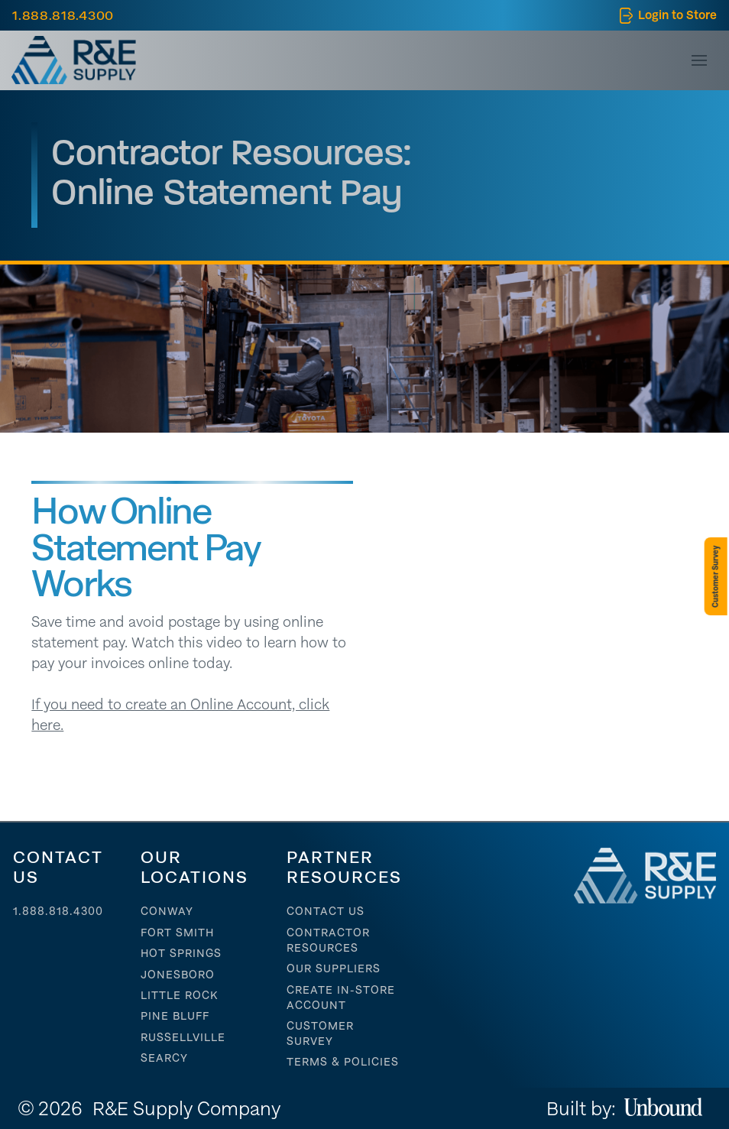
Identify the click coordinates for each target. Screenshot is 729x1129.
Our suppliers (334, 968)
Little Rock (180, 995)
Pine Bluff (175, 1016)
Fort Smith (177, 932)
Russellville (183, 1037)
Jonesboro (178, 974)
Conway (167, 911)
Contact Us (325, 911)
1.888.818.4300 (58, 911)
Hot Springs (181, 953)
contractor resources (328, 940)
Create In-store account (341, 997)
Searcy (164, 1058)
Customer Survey (320, 1033)
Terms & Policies (343, 1061)
